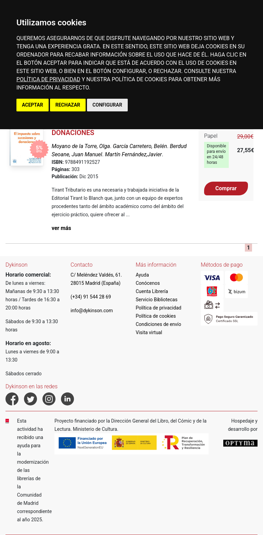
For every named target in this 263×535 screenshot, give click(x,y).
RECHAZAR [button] (67, 105)
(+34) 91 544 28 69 (91, 297)
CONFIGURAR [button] (107, 105)
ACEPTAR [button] (32, 105)
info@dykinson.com (92, 310)
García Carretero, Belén (140, 146)
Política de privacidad (158, 308)
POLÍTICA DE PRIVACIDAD (48, 79)
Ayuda (142, 275)
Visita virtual (149, 332)
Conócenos (148, 283)
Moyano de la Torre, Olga (81, 146)
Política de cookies (156, 316)
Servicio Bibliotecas (156, 299)
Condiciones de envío (158, 324)
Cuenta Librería (152, 291)
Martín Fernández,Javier (133, 154)
